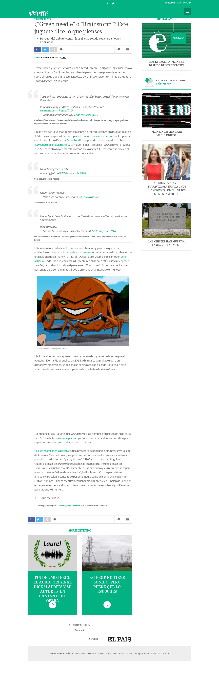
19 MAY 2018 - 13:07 (54, 57)
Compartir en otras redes (53, 49)
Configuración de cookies (145, 653)
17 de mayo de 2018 (85, 114)
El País (38, 3)
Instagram (65, 506)
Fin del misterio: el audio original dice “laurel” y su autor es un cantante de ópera (52, 589)
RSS (160, 653)
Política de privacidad (107, 653)
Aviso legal (91, 653)
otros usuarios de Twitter (102, 136)
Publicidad (80, 653)
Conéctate (170, 3)
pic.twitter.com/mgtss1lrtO (56, 110)
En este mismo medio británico (52, 450)
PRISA (166, 653)
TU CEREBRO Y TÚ (42, 19)
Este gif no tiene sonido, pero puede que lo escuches (107, 585)
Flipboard (76, 506)
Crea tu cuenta (184, 3)
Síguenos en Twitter (113, 3)
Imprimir (119, 49)
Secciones (187, 11)
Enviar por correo (127, 49)
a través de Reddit (71, 140)
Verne (38, 13)
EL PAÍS (119, 639)
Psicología (79, 630)
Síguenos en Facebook (107, 3)
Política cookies (126, 653)
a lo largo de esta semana (76, 252)
